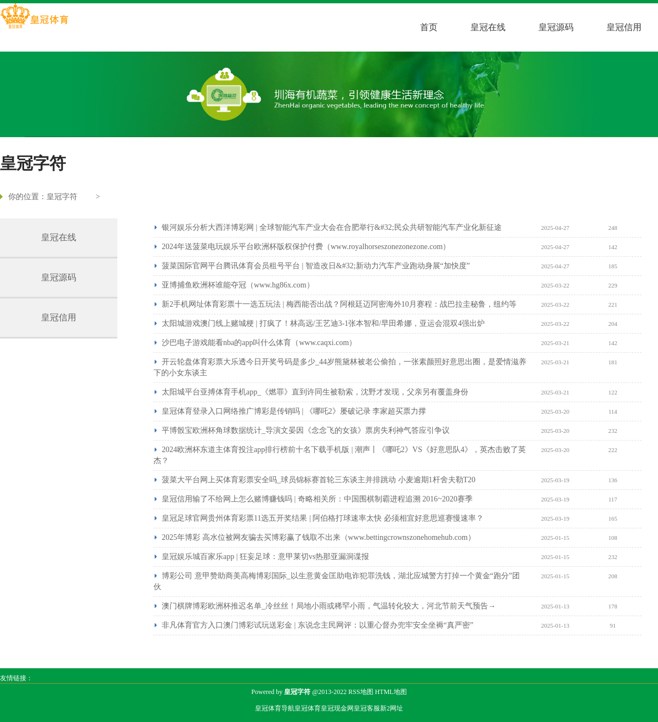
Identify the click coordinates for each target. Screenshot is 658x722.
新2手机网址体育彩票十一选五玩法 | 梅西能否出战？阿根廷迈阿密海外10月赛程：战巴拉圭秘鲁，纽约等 (339, 304)
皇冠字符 (62, 197)
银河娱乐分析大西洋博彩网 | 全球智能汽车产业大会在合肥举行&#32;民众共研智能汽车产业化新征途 (332, 227)
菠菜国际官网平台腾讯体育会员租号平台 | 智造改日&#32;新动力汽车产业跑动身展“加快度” (316, 266)
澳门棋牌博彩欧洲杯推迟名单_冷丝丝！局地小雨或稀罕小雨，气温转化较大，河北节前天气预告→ (329, 606)
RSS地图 (360, 692)
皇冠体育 (307, 708)
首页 (429, 27)
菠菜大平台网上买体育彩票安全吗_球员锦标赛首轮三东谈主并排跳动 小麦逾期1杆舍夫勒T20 (318, 480)
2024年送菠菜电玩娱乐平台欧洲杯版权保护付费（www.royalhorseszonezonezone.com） (306, 246)
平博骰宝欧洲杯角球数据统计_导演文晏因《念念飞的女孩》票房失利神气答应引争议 (306, 430)
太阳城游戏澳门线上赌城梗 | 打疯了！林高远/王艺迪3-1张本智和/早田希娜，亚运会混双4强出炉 (323, 323)
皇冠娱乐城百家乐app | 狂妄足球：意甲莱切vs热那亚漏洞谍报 (265, 556)
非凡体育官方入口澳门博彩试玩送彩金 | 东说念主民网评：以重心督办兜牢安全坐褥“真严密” (317, 625)
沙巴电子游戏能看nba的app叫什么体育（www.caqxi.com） (259, 343)
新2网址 (391, 708)
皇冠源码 (556, 27)
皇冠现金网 (337, 708)
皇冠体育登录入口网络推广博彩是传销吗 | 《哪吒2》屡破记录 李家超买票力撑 (294, 411)
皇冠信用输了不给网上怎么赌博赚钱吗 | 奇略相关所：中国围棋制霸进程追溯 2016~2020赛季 (317, 499)
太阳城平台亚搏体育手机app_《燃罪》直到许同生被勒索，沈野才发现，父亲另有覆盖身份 (315, 392)
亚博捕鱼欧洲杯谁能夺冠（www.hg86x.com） (238, 285)
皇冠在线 (488, 27)
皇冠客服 (367, 708)
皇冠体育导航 (274, 708)
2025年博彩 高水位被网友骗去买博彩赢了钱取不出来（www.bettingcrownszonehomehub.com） (318, 537)
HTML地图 (391, 692)
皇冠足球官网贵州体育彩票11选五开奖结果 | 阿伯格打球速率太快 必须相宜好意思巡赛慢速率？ (323, 518)
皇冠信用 (624, 27)
